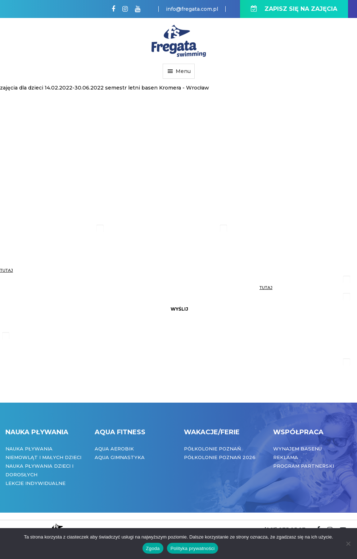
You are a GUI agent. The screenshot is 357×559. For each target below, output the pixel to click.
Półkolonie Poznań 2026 (220, 457)
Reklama (285, 457)
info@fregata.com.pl (192, 9)
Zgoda (153, 548)
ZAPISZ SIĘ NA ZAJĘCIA (294, 8)
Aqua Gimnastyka (120, 457)
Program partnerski (303, 466)
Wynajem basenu (297, 449)
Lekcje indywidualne (35, 483)
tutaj (6, 270)
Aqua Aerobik (114, 449)
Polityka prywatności (193, 548)
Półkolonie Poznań (212, 449)
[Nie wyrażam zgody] (348, 543)
